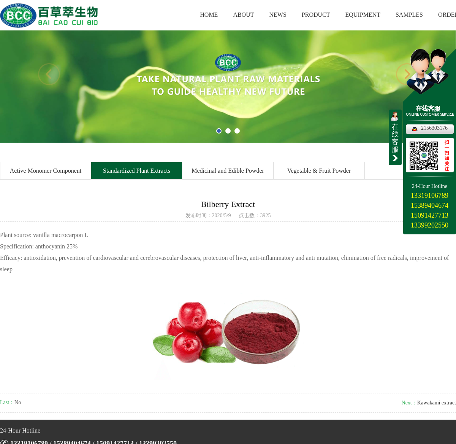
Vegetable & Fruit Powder (319, 170)
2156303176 (434, 128)
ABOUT (243, 14)
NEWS (278, 14)
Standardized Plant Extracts (136, 170)
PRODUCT (316, 14)
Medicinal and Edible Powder (228, 170)
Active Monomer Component (45, 170)
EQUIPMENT (362, 14)
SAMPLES (409, 14)
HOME (209, 14)
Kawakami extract (436, 403)
